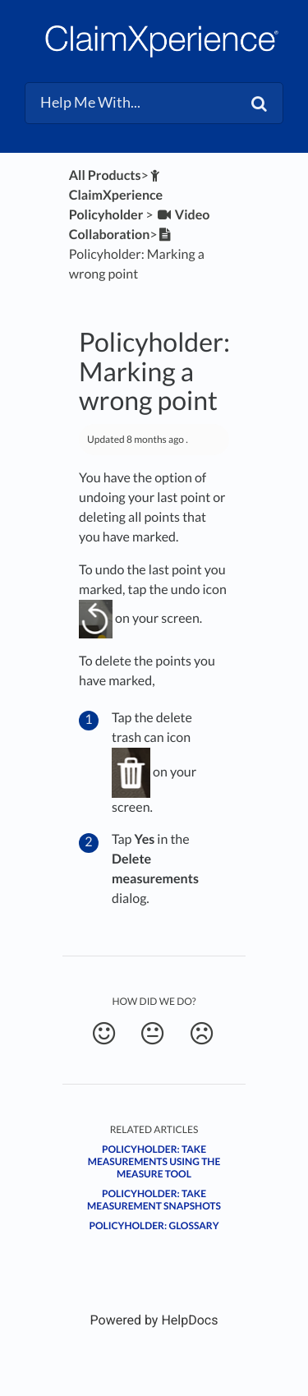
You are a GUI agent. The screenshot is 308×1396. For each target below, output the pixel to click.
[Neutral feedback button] (152, 1033)
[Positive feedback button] (103, 1033)
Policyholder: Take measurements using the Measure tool (154, 1161)
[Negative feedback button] (201, 1033)
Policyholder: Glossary (153, 1225)
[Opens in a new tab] (154, 1320)
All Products (105, 175)
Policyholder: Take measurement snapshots (154, 1199)
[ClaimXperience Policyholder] (116, 195)
